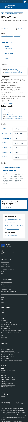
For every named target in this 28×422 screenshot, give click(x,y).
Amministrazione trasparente (8, 379)
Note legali (3, 375)
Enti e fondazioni (5, 264)
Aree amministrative (6, 259)
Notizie (2, 300)
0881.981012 (10, 114)
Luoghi (2, 310)
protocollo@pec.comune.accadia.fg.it (14, 73)
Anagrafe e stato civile (6, 282)
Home (2, 12)
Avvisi (2, 302)
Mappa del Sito (20, 404)
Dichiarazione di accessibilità (8, 377)
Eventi (2, 313)
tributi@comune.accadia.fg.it (13, 71)
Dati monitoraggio (5, 402)
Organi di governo (5, 267)
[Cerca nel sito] (23, 6)
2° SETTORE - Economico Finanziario (9, 13)
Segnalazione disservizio (7, 383)
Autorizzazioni (4, 284)
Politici (2, 271)
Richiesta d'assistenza (6, 387)
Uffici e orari (4, 335)
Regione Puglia (5, 1)
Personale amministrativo (7, 269)
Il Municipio (6, 110)
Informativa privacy (5, 373)
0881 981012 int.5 (12, 69)
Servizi (17, 402)
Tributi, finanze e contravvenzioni (11, 167)
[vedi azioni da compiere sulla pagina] (19, 29)
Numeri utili (4, 337)
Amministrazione (9, 12)
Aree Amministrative (18, 12)
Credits (8, 404)
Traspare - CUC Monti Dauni (8, 370)
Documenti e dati (5, 262)
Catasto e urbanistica (6, 287)
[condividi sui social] (4, 29)
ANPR (2, 368)
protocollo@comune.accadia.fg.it (14, 116)
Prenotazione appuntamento (8, 385)
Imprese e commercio (6, 289)
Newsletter (3, 396)
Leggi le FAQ (4, 381)
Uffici (2, 274)
